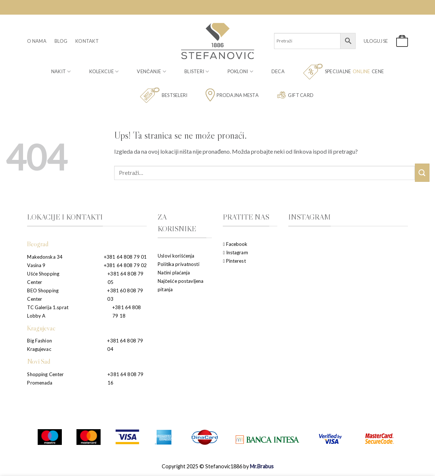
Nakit (61, 71)
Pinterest (234, 261)
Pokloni (240, 71)
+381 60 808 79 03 (125, 295)
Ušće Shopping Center (43, 278)
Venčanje (151, 71)
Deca (278, 71)
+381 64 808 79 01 (125, 257)
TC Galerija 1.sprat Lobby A (47, 311)
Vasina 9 (36, 265)
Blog (61, 41)
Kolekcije (104, 71)
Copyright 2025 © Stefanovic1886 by (218, 466)
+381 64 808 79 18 (126, 311)
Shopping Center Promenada (45, 378)
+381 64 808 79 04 (125, 345)
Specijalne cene (343, 71)
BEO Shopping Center (43, 295)
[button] (376, 41)
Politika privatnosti (178, 264)
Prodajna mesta (232, 95)
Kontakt (87, 41)
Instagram (235, 252)
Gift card (295, 95)
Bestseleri (164, 95)
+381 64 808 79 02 (125, 265)
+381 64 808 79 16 (125, 378)
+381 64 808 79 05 (125, 278)
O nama (36, 41)
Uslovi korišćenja (176, 256)
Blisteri (196, 71)
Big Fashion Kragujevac (39, 345)
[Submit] (422, 172)
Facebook (235, 244)
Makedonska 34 (45, 257)
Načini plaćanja (174, 273)
